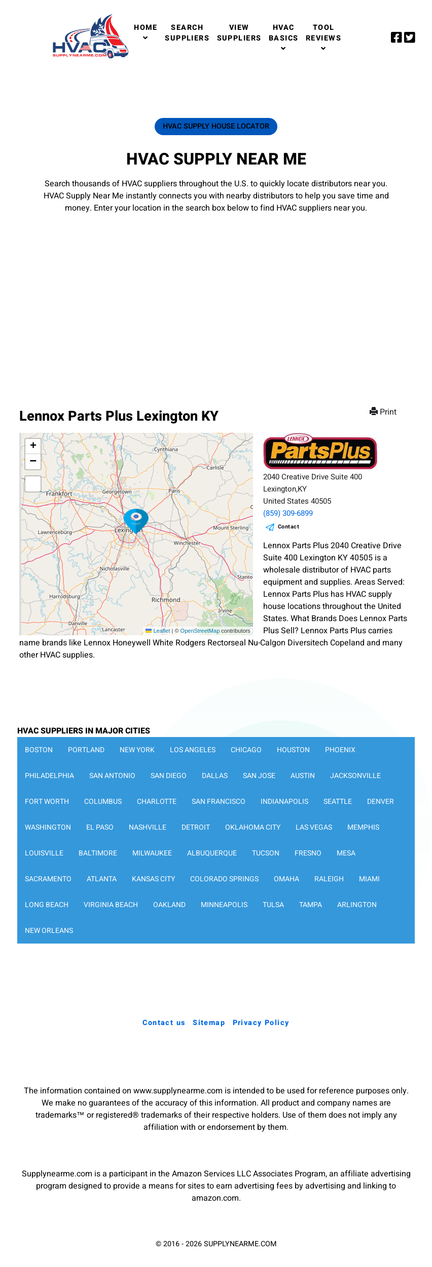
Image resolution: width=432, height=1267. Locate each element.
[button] (136, 521)
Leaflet (158, 631)
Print (384, 412)
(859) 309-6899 (288, 513)
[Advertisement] (216, 301)
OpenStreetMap (200, 631)
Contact (289, 526)
